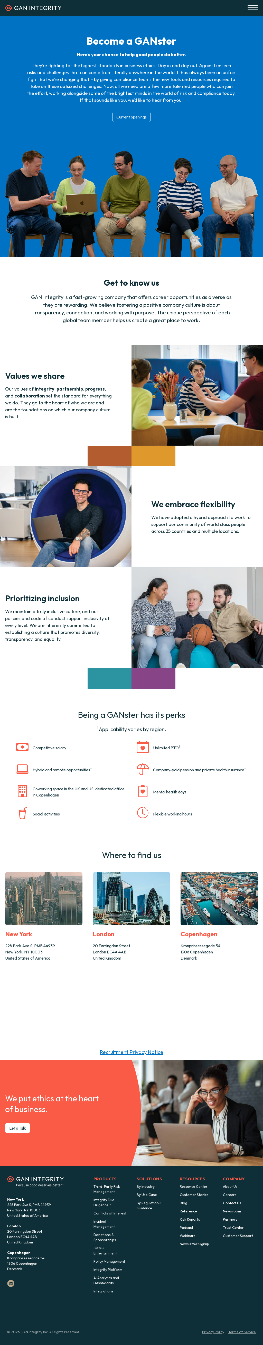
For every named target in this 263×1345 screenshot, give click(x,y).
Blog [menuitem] (183, 1203)
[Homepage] (33, 9)
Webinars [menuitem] (187, 1235)
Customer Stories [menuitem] (194, 1194)
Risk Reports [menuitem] (190, 1219)
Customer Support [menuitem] (238, 1235)
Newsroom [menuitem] (232, 1211)
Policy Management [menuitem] (109, 1261)
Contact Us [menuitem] (232, 1203)
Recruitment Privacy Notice (131, 1052)
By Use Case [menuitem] (147, 1194)
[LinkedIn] (10, 1283)
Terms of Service (242, 1332)
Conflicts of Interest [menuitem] (109, 1213)
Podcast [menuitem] (186, 1227)
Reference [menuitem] (188, 1211)
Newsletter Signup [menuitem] (194, 1244)
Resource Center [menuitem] (194, 1186)
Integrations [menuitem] (103, 1291)
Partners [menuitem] (230, 1219)
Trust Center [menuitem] (233, 1227)
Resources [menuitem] (192, 1178)
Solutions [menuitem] (149, 1178)
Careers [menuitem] (230, 1194)
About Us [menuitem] (230, 1186)
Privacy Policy (213, 1332)
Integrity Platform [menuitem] (107, 1269)
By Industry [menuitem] (146, 1186)
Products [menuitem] (105, 1178)
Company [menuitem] (234, 1178)
